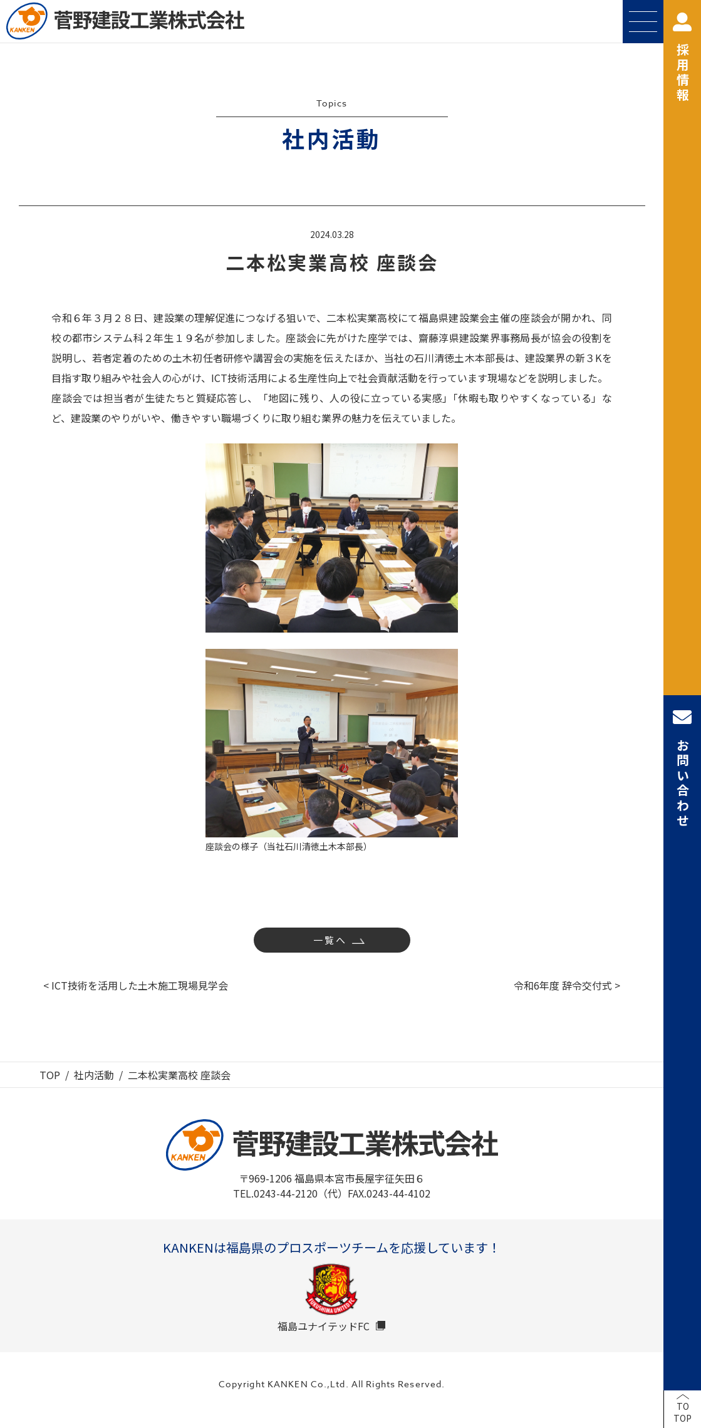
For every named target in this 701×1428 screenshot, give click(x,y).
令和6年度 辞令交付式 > (567, 985)
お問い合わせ (682, 768)
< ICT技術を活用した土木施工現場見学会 (135, 985)
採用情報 (682, 58)
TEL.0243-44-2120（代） (290, 1193)
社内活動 (94, 1074)
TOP (49, 1074)
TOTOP (682, 1412)
